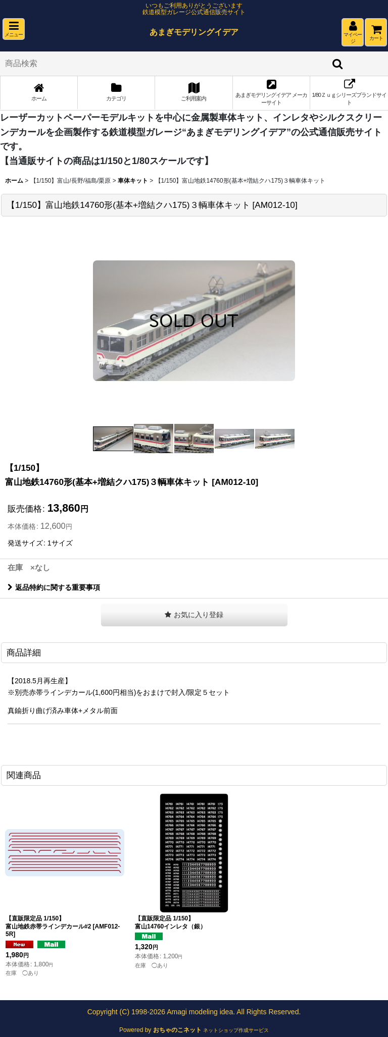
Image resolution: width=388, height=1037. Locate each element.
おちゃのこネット (177, 1029)
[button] (14, 29)
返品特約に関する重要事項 (54, 587)
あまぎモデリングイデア (194, 31)
